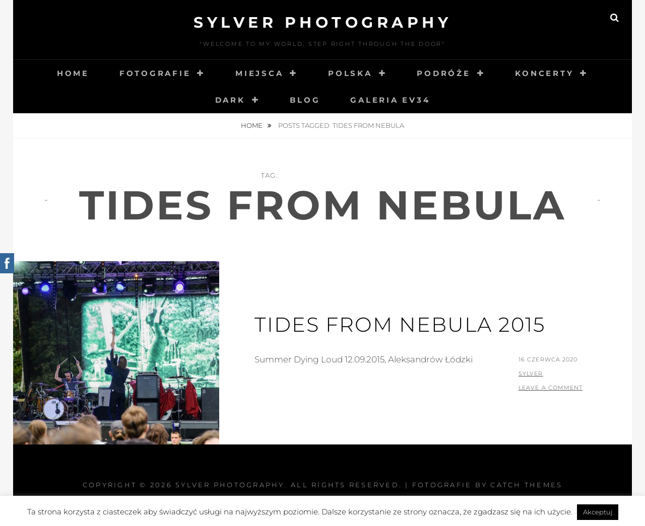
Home (73, 73)
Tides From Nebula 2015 (399, 324)
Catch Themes (526, 485)
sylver (531, 373)
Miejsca (259, 73)
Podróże (443, 73)
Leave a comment (551, 387)
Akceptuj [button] (597, 512)
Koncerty (544, 73)
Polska (350, 73)
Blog (305, 100)
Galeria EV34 (390, 100)
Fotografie (155, 73)
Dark (230, 100)
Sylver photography (323, 22)
